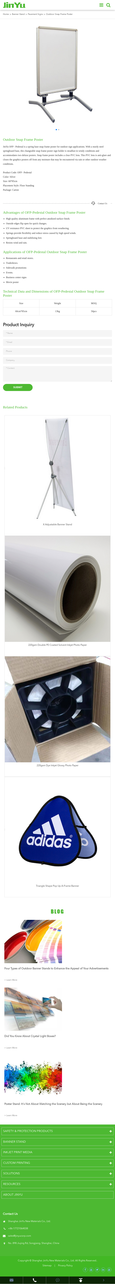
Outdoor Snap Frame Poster (59, 14)
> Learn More (10, 980)
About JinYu (13, 1194)
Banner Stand (18, 14)
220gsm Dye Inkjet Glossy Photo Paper (57, 765)
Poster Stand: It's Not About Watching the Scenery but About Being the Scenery (53, 1104)
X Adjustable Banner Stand (57, 524)
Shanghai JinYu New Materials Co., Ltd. (53, 1261)
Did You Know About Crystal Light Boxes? (30, 1036)
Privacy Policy (65, 1265)
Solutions (11, 1173)
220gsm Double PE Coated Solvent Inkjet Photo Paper (57, 645)
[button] (56, 129)
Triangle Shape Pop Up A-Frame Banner (57, 886)
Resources (11, 1184)
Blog (57, 911)
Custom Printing (16, 1163)
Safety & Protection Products (28, 1131)
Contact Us (102, 203)
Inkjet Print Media (17, 1152)
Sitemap (47, 1265)
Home (6, 14)
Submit (17, 387)
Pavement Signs (35, 14)
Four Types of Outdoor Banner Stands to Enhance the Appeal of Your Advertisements (56, 968)
